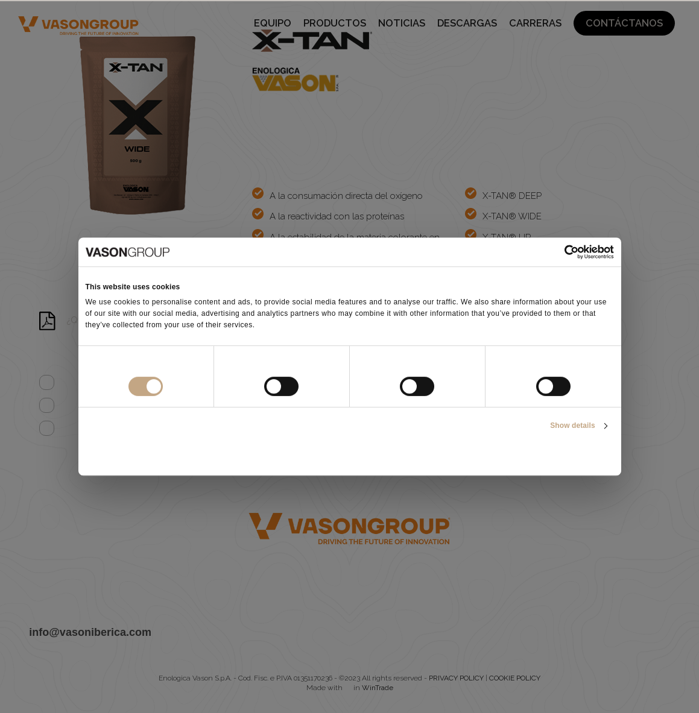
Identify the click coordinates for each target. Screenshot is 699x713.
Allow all (527, 455)
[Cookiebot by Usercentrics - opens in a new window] (561, 252)
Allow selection (349, 455)
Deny (172, 455)
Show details (572, 425)
